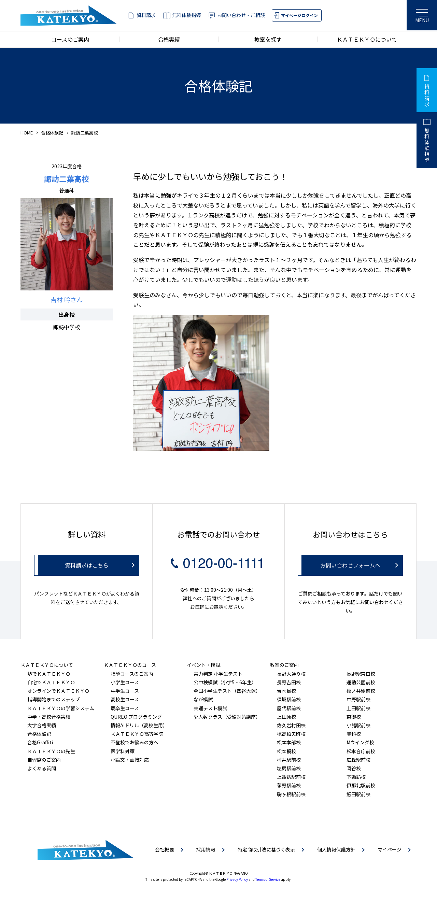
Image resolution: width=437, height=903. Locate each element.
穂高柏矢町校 (291, 733)
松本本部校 (289, 742)
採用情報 (205, 849)
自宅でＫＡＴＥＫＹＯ (51, 682)
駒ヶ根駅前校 (291, 794)
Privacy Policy (237, 879)
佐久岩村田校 (291, 725)
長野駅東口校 (361, 673)
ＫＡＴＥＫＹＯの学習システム (60, 708)
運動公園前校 (361, 682)
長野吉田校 (289, 682)
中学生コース (125, 690)
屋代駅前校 (289, 708)
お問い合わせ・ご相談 (241, 15)
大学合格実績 (41, 725)
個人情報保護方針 (336, 849)
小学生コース (125, 682)
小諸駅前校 (358, 725)
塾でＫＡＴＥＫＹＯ (48, 673)
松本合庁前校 (361, 751)
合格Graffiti (40, 742)
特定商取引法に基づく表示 (266, 849)
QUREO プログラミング (136, 716)
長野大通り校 (291, 673)
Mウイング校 (360, 742)
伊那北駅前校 (361, 785)
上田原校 (286, 716)
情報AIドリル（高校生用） (139, 725)
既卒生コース (125, 708)
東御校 (354, 716)
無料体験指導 (186, 15)
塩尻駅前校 (289, 768)
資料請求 (146, 15)
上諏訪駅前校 (291, 776)
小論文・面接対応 (130, 759)
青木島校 (286, 690)
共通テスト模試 (210, 708)
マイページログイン (299, 15)
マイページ (389, 849)
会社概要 (164, 849)
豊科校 (354, 733)
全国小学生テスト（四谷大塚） (227, 690)
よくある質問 (41, 768)
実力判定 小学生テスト (218, 673)
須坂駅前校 (289, 699)
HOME (26, 132)
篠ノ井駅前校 (361, 690)
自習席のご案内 (44, 759)
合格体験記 (52, 132)
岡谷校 (354, 768)
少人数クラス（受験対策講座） (227, 716)
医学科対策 (123, 751)
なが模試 (203, 699)
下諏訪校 (356, 776)
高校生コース (125, 699)
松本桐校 (286, 751)
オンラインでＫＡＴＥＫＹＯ (58, 690)
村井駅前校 (289, 759)
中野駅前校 (358, 699)
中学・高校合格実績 (48, 716)
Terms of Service (267, 879)
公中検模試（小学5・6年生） (225, 682)
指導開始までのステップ (53, 699)
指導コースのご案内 (132, 673)
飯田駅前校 (358, 794)
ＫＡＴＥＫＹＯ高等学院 (137, 733)
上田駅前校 (358, 708)
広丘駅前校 (358, 759)
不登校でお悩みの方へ (134, 742)
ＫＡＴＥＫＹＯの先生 (51, 751)
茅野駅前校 (289, 785)
